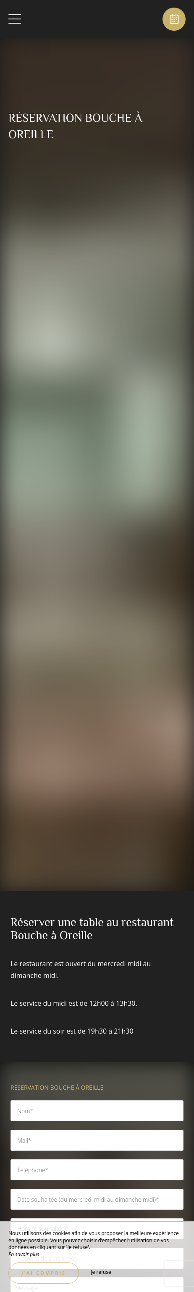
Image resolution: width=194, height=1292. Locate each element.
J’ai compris (43, 1273)
